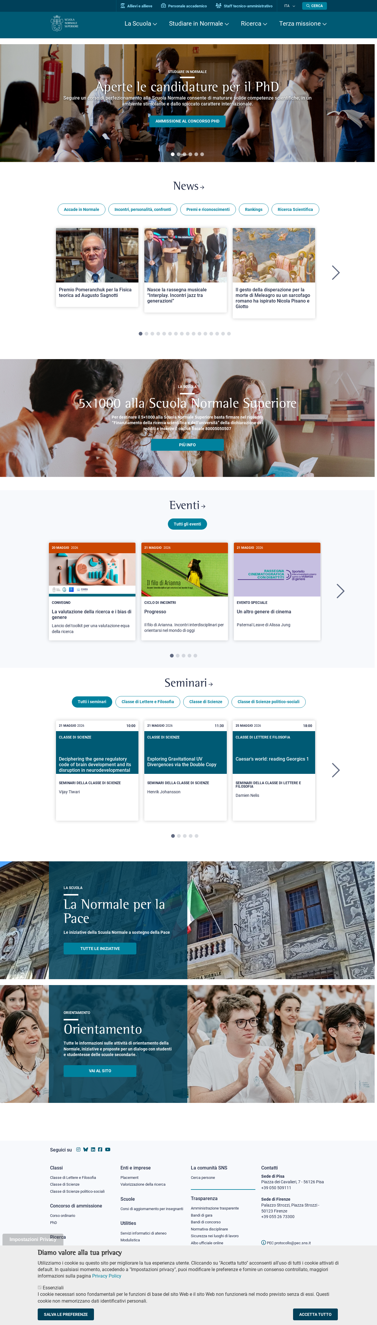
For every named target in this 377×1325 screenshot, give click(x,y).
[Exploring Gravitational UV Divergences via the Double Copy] (185, 775)
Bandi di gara (203, 1210)
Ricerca (251, 23)
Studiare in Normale (196, 23)
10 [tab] (193, 336)
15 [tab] (223, 336)
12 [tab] (205, 336)
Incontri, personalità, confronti (143, 211)
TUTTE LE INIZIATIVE (100, 955)
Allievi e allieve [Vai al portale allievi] (142, 6)
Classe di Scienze (205, 708)
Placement (130, 1171)
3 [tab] (184, 155)
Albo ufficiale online (208, 1239)
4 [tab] (190, 155)
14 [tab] (217, 336)
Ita (289, 5)
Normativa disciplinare (211, 1224)
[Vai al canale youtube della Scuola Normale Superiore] (107, 1144)
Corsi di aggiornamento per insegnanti (145, 1206)
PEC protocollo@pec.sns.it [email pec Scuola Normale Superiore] (288, 1237)
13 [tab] (211, 336)
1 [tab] (173, 155)
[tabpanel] (187, 103)
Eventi (187, 509)
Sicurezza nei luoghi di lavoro (217, 1232)
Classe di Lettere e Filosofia (148, 708)
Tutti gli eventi (187, 528)
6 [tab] (202, 155)
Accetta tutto (315, 1314)
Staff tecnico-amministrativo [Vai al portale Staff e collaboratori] (249, 6)
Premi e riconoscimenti (208, 211)
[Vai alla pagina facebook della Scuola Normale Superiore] (100, 1144)
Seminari (188, 689)
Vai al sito (100, 1077)
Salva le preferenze (66, 1314)
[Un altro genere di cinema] (277, 592)
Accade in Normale (81, 211)
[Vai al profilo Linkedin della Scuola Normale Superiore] (93, 1144)
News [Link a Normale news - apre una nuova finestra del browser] (188, 188)
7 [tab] (176, 336)
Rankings (253, 211)
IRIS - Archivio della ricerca (74, 1242)
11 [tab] (199, 336)
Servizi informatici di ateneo (145, 1234)
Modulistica (131, 1241)
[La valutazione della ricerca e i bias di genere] (92, 596)
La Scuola (138, 23)
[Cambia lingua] (294, 6)
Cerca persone (204, 1171)
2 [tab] (178, 155)
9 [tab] (188, 336)
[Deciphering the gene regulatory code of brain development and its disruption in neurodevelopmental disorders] (97, 775)
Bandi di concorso (207, 1217)
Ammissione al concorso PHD (187, 121)
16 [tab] (229, 336)
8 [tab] (182, 336)
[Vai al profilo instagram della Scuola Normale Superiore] (78, 1144)
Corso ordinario (64, 1211)
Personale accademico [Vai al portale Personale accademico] (189, 6)
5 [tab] (196, 155)
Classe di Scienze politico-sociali (269, 708)
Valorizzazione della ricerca (145, 1179)
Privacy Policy (106, 1276)
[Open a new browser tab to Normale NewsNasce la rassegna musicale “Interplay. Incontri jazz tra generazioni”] (185, 272)
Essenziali (53, 1288)
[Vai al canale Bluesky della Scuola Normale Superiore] (85, 1144)
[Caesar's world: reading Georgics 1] (274, 777)
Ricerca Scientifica (295, 211)
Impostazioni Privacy (32, 1239)
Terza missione (300, 23)
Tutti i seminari (92, 708)
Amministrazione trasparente (217, 1203)
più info (187, 447)
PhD (54, 1218)
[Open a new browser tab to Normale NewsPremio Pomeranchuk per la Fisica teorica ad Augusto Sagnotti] (97, 269)
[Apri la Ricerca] (314, 6)
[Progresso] (184, 595)
